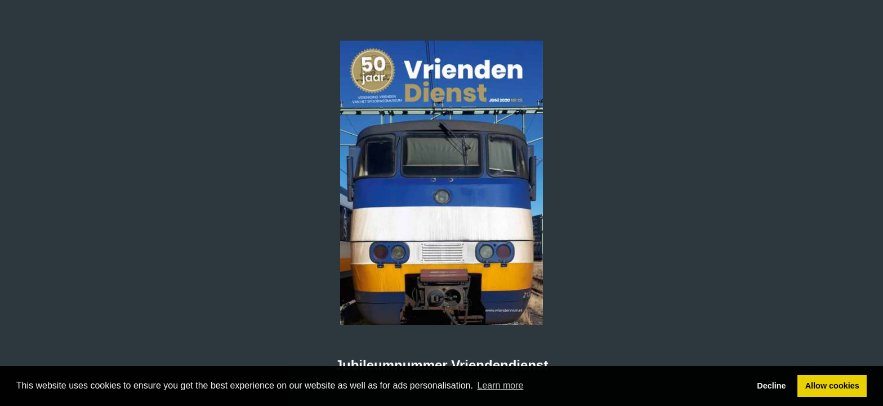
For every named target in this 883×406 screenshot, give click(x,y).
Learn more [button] (501, 385)
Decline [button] (771, 385)
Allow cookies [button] (832, 385)
